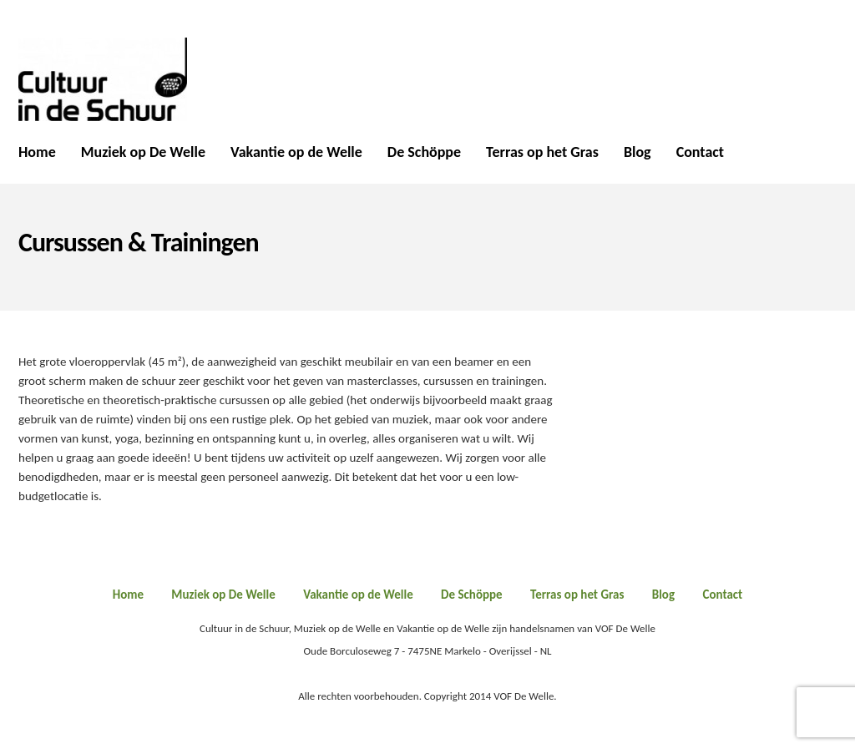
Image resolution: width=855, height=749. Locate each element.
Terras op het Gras (542, 152)
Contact (700, 152)
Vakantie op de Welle (296, 152)
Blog (637, 152)
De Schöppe (424, 152)
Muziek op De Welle (143, 152)
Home (37, 152)
